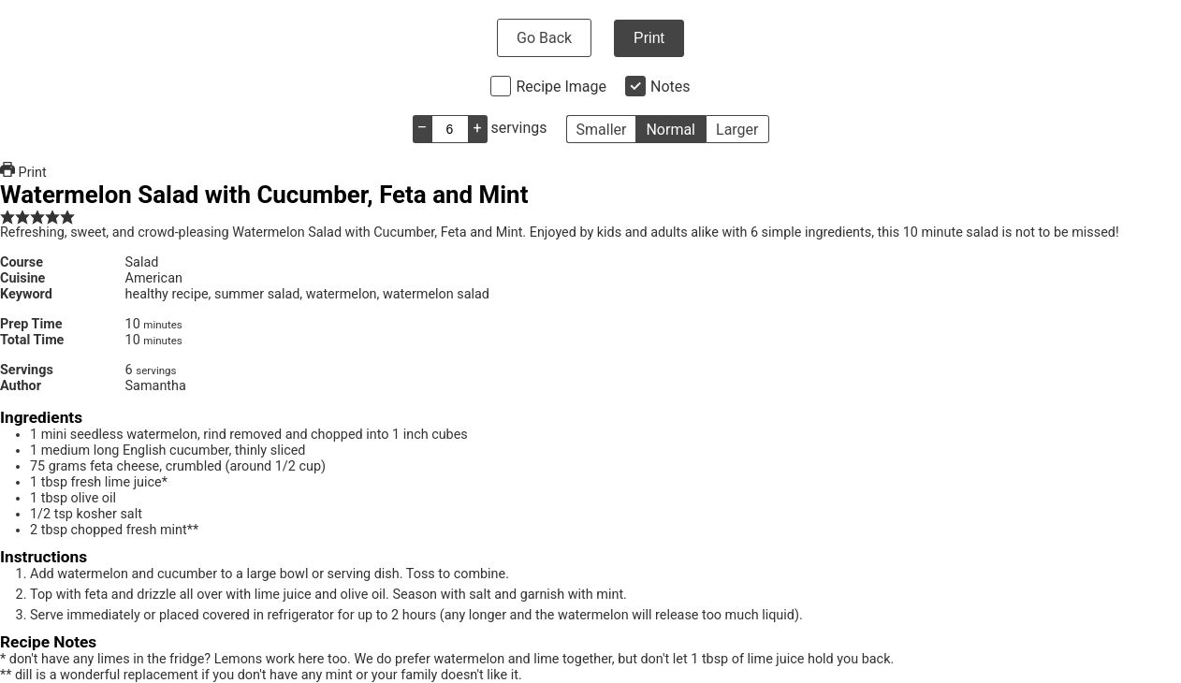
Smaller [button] (601, 129)
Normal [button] (670, 129)
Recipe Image (561, 86)
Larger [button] (737, 129)
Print (649, 38)
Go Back (544, 38)
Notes (670, 86)
